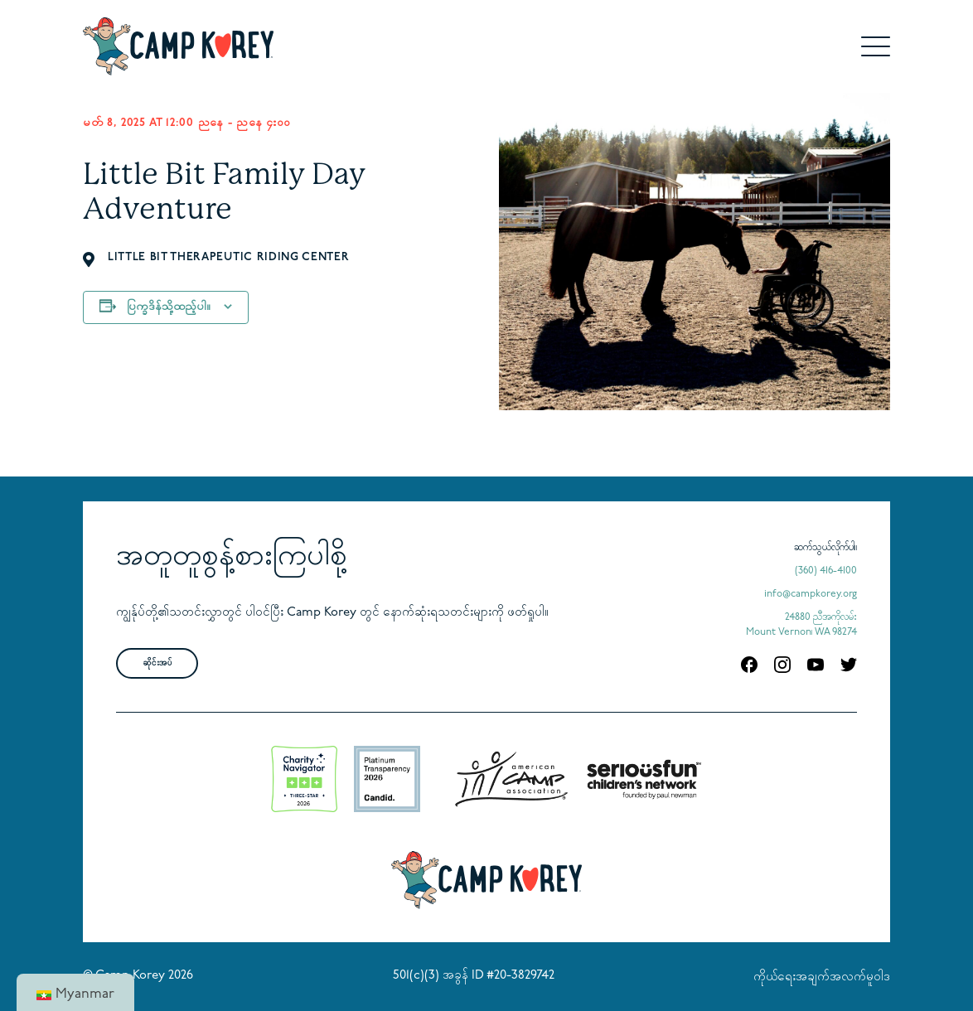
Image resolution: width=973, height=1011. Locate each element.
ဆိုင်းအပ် (157, 663)
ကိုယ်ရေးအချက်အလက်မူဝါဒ (821, 977)
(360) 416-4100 (826, 571)
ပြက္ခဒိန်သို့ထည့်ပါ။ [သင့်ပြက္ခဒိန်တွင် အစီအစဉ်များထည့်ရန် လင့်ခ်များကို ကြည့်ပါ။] (169, 307)
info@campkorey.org (810, 594)
